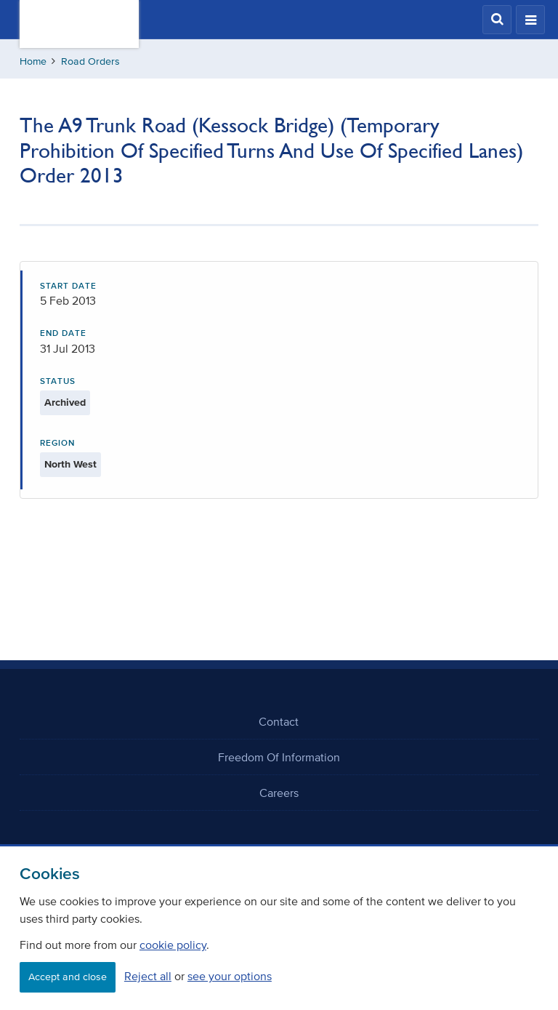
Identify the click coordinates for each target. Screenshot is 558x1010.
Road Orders (90, 61)
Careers (279, 792)
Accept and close (67, 976)
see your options (229, 975)
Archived (65, 402)
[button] (497, 19)
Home (33, 61)
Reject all (147, 975)
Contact (279, 721)
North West (70, 464)
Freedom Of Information (279, 756)
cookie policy (173, 944)
